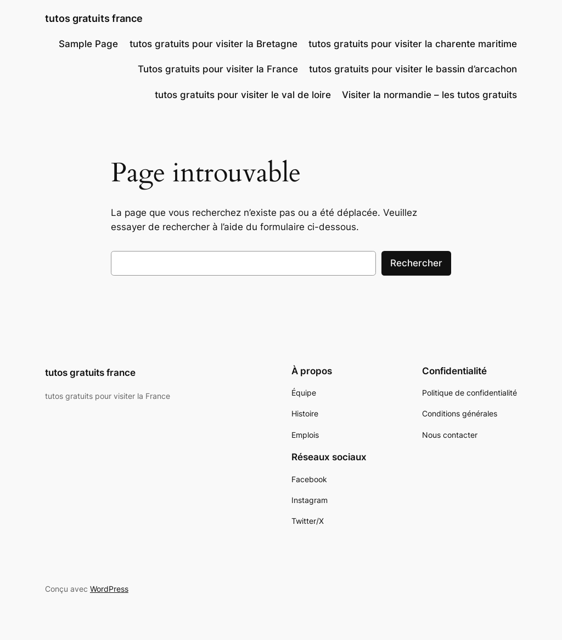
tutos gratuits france (94, 18)
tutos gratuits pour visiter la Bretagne (213, 43)
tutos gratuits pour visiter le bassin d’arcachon (413, 69)
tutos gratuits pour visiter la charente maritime (412, 43)
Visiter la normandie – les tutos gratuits (429, 94)
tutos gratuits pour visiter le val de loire (243, 94)
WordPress (109, 588)
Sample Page (88, 43)
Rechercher (416, 263)
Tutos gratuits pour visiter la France (218, 69)
